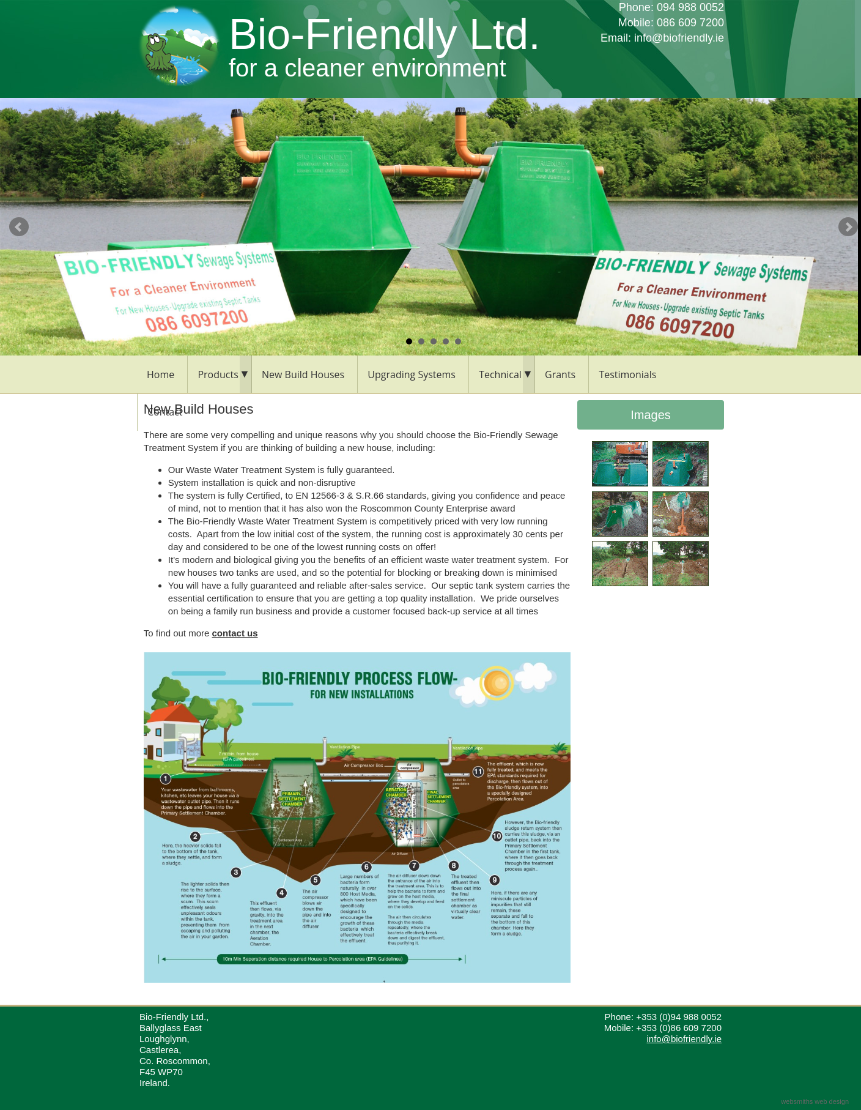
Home (160, 374)
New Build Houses (303, 374)
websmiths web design (815, 1101)
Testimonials (627, 374)
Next (848, 227)
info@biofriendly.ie (679, 38)
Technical (500, 374)
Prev (19, 227)
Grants (560, 374)
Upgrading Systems (412, 374)
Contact (164, 412)
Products (218, 374)
